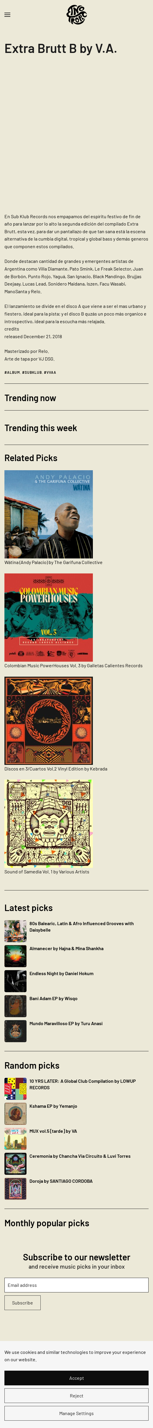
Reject (76, 1395)
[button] (7, 14)
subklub (33, 372)
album (13, 372)
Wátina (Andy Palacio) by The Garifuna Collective (53, 562)
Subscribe (22, 1302)
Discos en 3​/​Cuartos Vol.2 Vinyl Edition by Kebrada (55, 768)
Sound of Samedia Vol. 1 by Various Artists (46, 871)
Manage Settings (76, 1413)
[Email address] (76, 1285)
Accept (76, 1378)
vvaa (51, 372)
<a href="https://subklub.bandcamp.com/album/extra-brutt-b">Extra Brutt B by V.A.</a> (56, 136)
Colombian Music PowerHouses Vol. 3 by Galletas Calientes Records (73, 665)
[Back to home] (76, 14)
